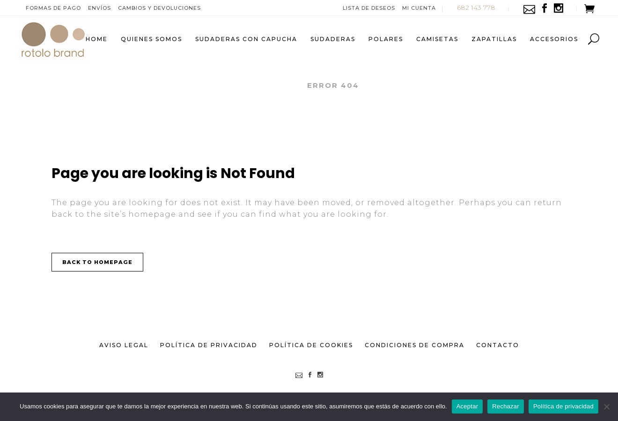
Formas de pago (53, 8)
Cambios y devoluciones (159, 8)
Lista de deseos (369, 8)
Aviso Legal (123, 345)
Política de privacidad (563, 406)
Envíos (99, 8)
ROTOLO (278, 85)
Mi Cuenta (419, 8)
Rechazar (505, 406)
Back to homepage (97, 262)
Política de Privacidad (209, 345)
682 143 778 (476, 7)
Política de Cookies (311, 345)
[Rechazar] (606, 406)
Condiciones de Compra (414, 345)
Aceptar (467, 406)
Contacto (497, 345)
